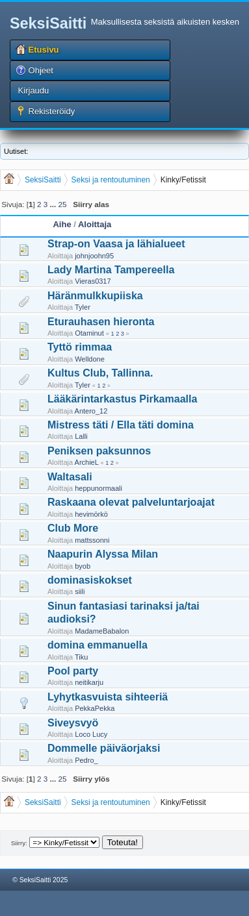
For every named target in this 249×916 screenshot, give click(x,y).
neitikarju (89, 682)
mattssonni (92, 540)
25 (62, 204)
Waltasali (69, 476)
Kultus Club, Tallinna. (100, 372)
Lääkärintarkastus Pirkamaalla (122, 398)
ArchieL (87, 462)
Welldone (90, 359)
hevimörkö (91, 514)
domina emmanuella (97, 644)
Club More (72, 528)
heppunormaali (98, 488)
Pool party (72, 670)
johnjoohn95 (94, 256)
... (53, 204)
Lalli (81, 436)
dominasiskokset (89, 580)
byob (82, 566)
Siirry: (19, 843)
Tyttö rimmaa (79, 347)
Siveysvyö (72, 722)
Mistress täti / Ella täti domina (120, 424)
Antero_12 (91, 411)
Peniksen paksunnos (99, 450)
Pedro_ (86, 760)
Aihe (62, 224)
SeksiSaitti (48, 23)
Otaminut (89, 333)
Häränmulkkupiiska (95, 295)
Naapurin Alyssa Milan (102, 554)
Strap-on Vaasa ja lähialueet (116, 243)
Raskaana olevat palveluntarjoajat (131, 502)
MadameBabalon (102, 631)
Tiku (81, 657)
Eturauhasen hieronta (100, 321)
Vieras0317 (93, 281)
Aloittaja (94, 224)
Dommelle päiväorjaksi (103, 748)
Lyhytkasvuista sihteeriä (107, 696)
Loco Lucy (91, 734)
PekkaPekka (94, 708)
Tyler (82, 307)
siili (80, 591)
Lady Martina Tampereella (110, 269)
